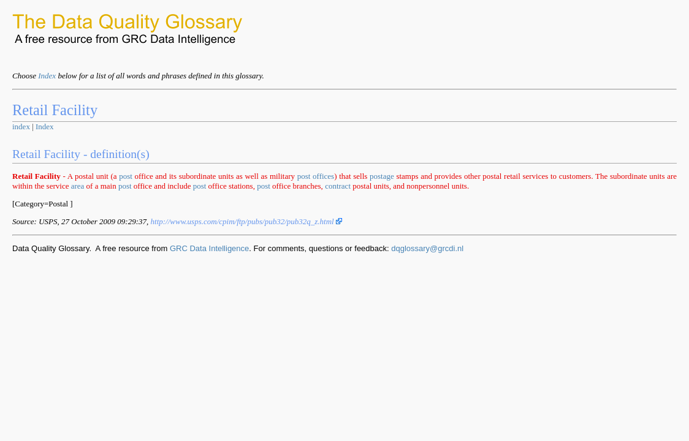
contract (338, 185)
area (78, 185)
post (125, 176)
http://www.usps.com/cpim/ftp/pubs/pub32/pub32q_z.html (246, 221)
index (21, 126)
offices (323, 176)
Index (47, 75)
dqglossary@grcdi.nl (427, 248)
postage (382, 176)
